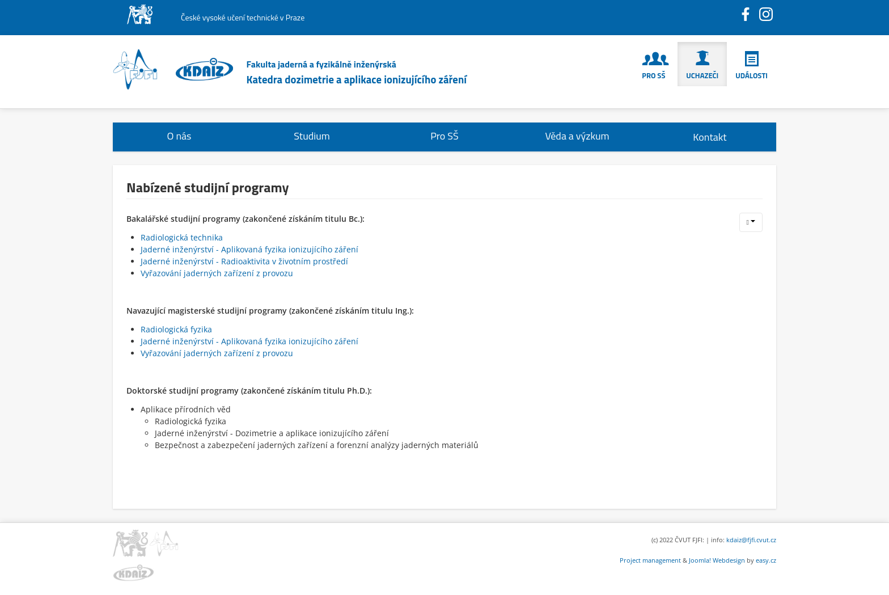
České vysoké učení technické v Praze (242, 17)
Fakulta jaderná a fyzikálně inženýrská (321, 64)
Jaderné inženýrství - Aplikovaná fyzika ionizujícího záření (249, 249)
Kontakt (709, 137)
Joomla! (700, 560)
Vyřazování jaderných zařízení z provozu (217, 273)
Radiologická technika (182, 237)
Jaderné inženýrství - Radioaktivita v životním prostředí (244, 261)
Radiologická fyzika (176, 329)
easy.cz (766, 560)
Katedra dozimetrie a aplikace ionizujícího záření (357, 79)
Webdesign (729, 560)
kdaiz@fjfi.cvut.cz (751, 539)
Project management (650, 560)
